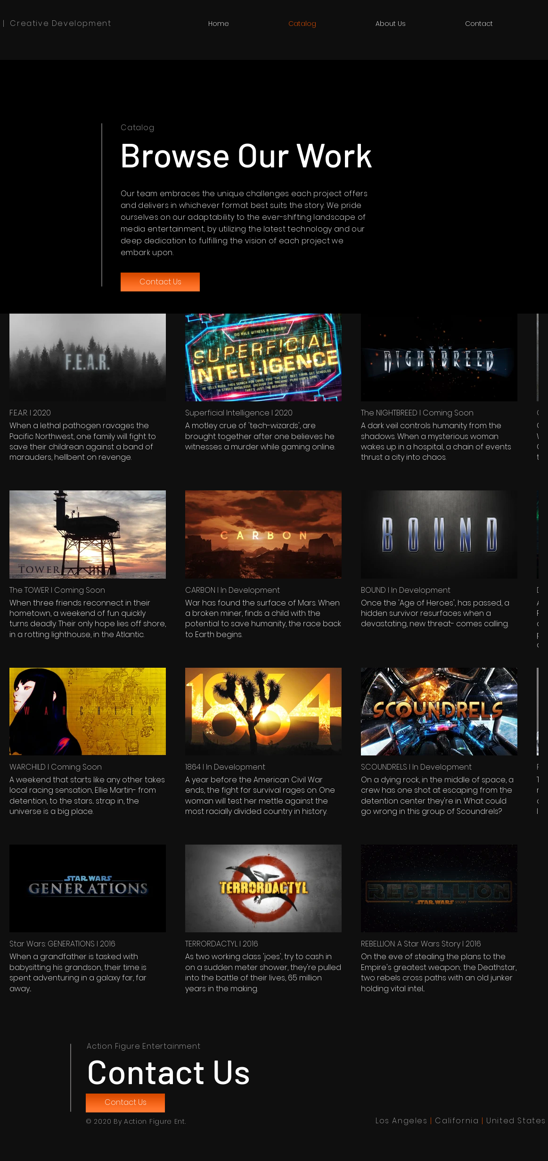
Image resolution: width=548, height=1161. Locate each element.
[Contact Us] (160, 282)
